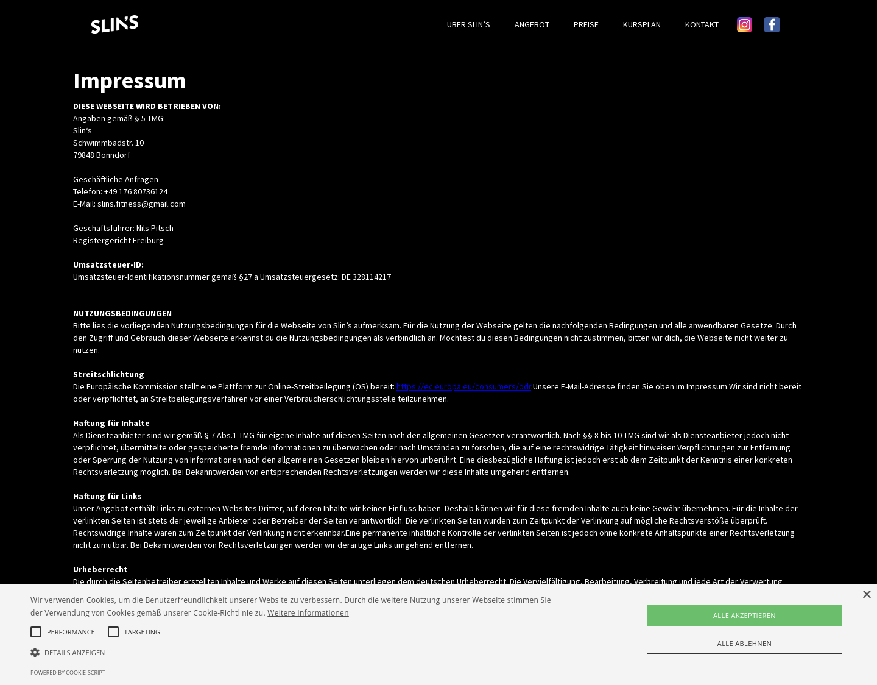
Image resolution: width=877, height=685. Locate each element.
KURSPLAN (642, 24)
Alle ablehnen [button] (744, 643)
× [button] (866, 595)
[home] (263, 24)
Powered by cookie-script (67, 672)
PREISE (586, 24)
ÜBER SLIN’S (468, 24)
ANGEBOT (532, 24)
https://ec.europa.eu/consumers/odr (463, 386)
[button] (295, 652)
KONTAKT (702, 24)
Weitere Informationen (308, 613)
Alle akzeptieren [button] (744, 615)
